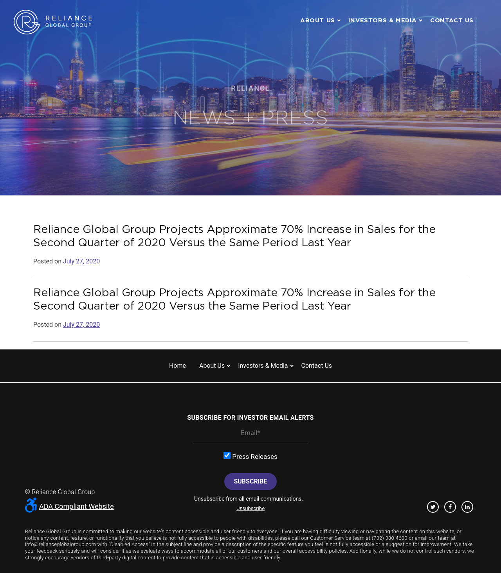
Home (177, 365)
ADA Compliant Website (69, 506)
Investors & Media (382, 20)
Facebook (450, 507)
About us (317, 20)
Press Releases (250, 456)
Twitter (433, 507)
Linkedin (467, 507)
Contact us (452, 20)
